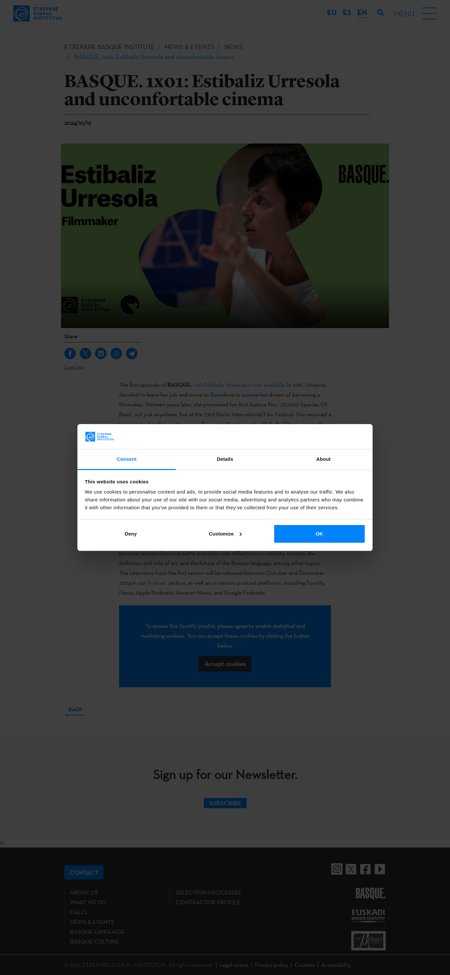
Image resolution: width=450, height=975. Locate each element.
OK (319, 533)
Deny (131, 533)
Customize (225, 533)
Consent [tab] (127, 459)
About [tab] (323, 459)
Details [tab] (225, 459)
